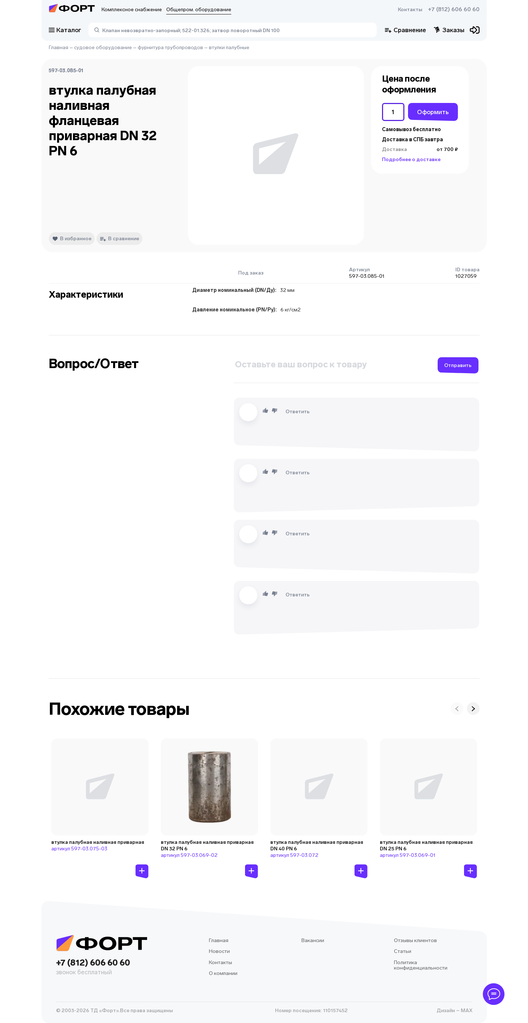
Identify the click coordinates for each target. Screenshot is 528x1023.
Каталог (65, 30)
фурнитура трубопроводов (170, 47)
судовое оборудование (103, 47)
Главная (58, 47)
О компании (223, 973)
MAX (466, 1010)
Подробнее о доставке (411, 159)
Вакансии (312, 940)
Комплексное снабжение (132, 10)
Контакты (410, 10)
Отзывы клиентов (415, 940)
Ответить (298, 412)
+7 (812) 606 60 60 (454, 9)
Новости (219, 951)
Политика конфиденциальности (420, 965)
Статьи (402, 951)
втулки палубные (229, 47)
